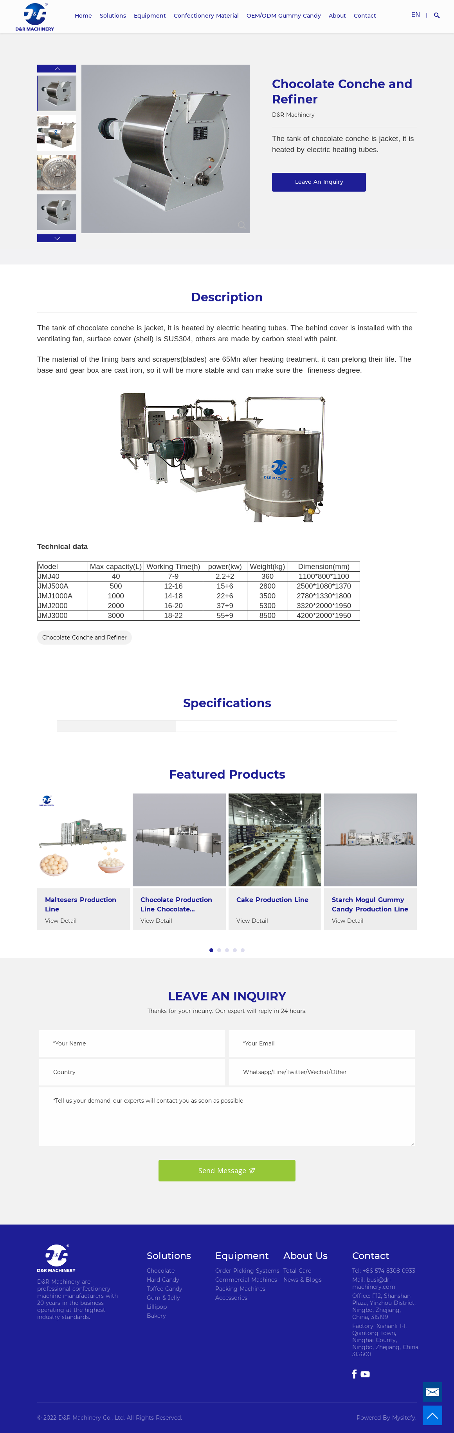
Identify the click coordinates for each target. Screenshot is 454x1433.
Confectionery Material (206, 15)
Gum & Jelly (163, 1297)
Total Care (297, 1270)
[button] (56, 68)
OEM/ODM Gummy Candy (284, 15)
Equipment (150, 15)
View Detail (61, 920)
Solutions (113, 15)
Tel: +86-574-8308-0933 (383, 1270)
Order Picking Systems (247, 1270)
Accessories (231, 1297)
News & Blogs (302, 1279)
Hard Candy (163, 1279)
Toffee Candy (164, 1288)
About (337, 15)
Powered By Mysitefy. (386, 1417)
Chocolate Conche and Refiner (84, 637)
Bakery (156, 1315)
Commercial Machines (246, 1279)
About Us (305, 1255)
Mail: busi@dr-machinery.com (373, 1283)
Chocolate (161, 1270)
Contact (365, 15)
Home (83, 15)
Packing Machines (240, 1288)
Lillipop (157, 1306)
